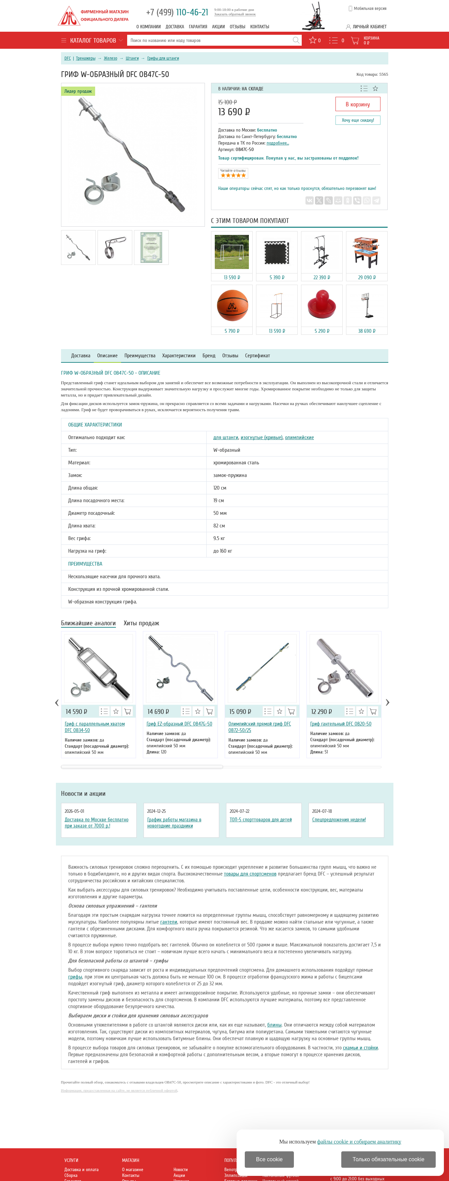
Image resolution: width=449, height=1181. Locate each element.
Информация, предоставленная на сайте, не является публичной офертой (119, 1090)
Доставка (175, 27)
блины (274, 1024)
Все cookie (269, 1159)
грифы (75, 976)
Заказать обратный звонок (235, 14)
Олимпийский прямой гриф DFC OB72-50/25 (259, 727)
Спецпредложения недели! (339, 820)
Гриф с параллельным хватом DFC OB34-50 (95, 727)
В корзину (358, 104)
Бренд (209, 356)
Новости (181, 1169)
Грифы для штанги (163, 58)
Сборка (70, 1175)
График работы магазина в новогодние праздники (174, 823)
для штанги (225, 437)
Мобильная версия (370, 8)
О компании (148, 27)
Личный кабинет (370, 27)
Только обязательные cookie (388, 1159)
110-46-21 (177, 12)
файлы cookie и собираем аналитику (359, 1142)
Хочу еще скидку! (358, 120)
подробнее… (278, 143)
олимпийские (299, 437)
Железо (110, 58)
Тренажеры (85, 58)
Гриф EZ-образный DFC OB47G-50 (179, 724)
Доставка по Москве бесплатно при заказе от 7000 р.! (97, 823)
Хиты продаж (141, 623)
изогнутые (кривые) (262, 437)
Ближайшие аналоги (88, 623)
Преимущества (139, 356)
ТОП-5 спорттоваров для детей (261, 820)
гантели (168, 921)
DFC (67, 58)
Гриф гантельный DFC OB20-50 (341, 724)
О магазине (132, 1169)
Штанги (132, 58)
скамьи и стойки (360, 1047)
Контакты (259, 27)
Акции (218, 27)
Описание (107, 356)
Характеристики (179, 356)
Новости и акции (83, 794)
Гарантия (198, 27)
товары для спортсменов (250, 873)
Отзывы (237, 27)
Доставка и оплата (81, 1169)
